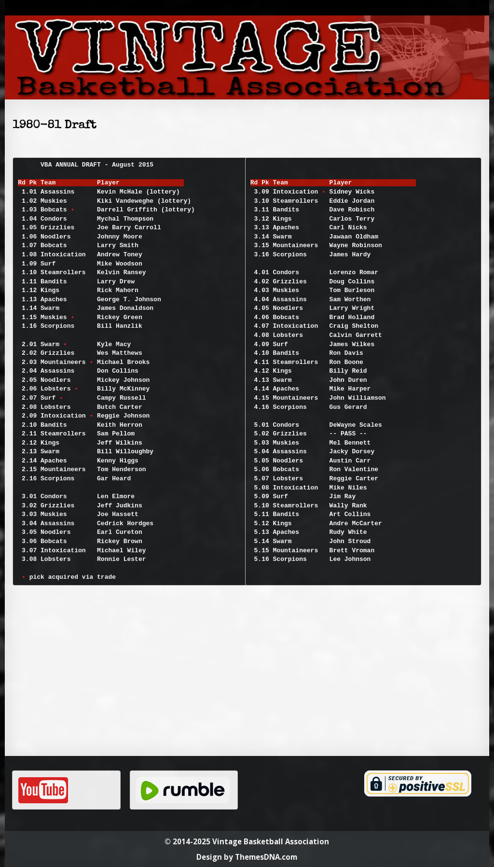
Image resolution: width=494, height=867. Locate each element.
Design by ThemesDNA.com (246, 857)
